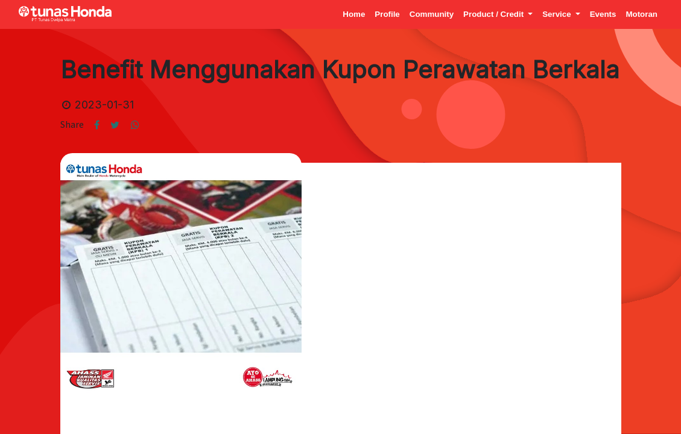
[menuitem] (354, 14)
